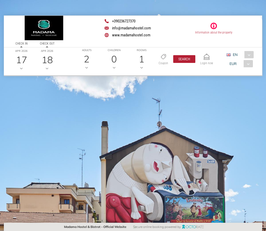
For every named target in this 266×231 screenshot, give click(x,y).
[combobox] (242, 54)
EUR (233, 63)
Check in (21, 43)
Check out (47, 43)
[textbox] (42, 114)
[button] (184, 59)
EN (235, 54)
